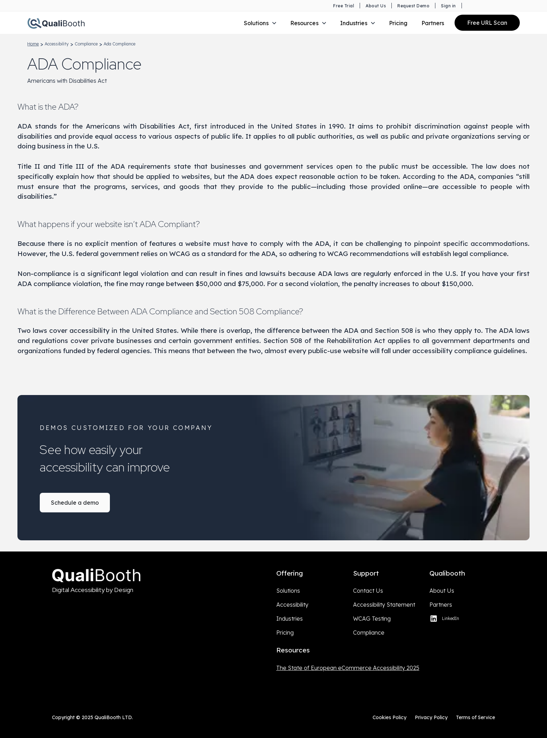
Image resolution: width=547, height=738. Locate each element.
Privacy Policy (431, 717)
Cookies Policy (389, 717)
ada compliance (119, 43)
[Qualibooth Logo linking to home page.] (56, 22)
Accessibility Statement (384, 604)
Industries (289, 618)
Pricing (398, 23)
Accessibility (292, 604)
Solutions (288, 590)
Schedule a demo (75, 502)
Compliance (368, 632)
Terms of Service (475, 717)
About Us (441, 590)
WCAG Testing (372, 618)
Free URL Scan (487, 22)
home (33, 43)
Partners (432, 23)
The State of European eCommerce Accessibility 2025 (347, 667)
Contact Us (368, 590)
